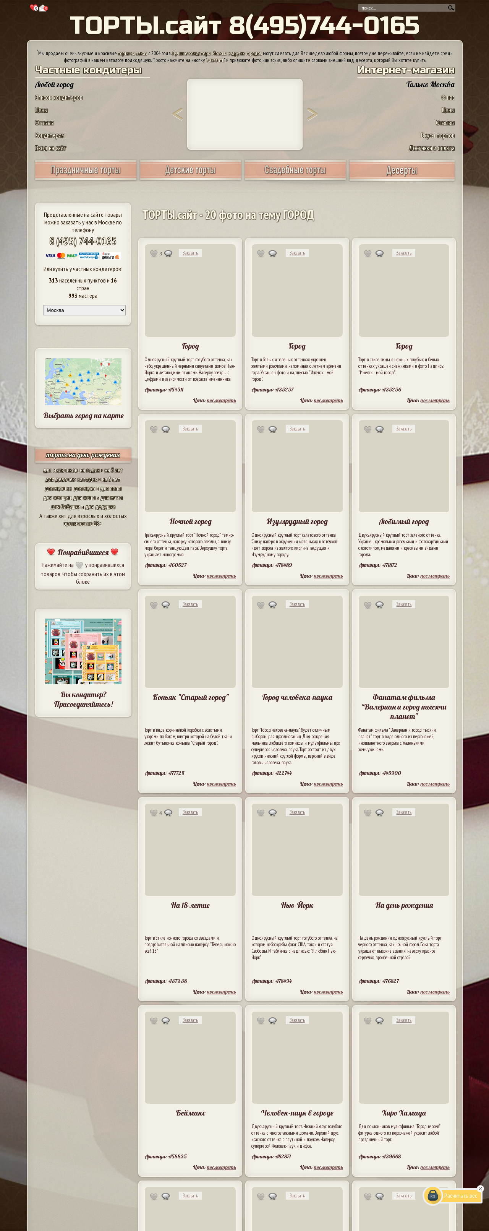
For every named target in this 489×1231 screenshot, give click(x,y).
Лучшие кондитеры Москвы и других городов (217, 53)
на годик (90, 470)
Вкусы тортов (438, 135)
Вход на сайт (50, 147)
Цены (41, 110)
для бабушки (65, 506)
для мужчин (58, 488)
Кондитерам (50, 135)
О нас (448, 97)
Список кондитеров (59, 97)
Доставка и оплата (432, 147)
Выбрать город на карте (83, 415)
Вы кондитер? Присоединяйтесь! (83, 699)
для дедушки (100, 506)
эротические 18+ (83, 523)
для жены (84, 497)
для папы (110, 488)
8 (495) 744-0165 (83, 241)
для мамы (111, 497)
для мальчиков (60, 470)
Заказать (190, 253)
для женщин (57, 497)
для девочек (60, 479)
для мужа (84, 488)
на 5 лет (114, 470)
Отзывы (44, 122)
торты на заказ (132, 53)
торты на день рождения (83, 454)
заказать (215, 60)
